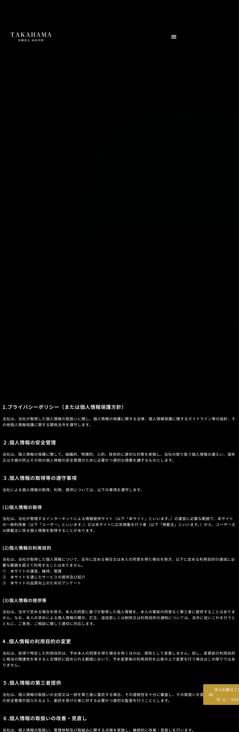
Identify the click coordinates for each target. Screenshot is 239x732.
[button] (174, 37)
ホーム (7, 247)
